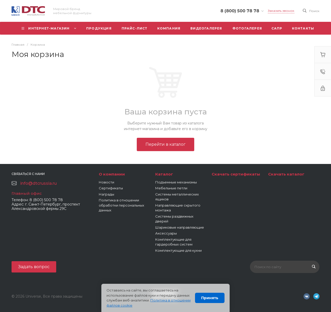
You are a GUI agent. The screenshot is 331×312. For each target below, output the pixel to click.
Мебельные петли (171, 188)
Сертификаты (111, 188)
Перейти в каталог (165, 144)
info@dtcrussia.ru (38, 183)
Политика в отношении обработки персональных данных (121, 205)
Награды (106, 194)
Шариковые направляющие (179, 227)
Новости (106, 182)
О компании (112, 174)
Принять (209, 298)
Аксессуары (166, 233)
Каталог (164, 174)
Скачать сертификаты (236, 174)
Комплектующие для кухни (178, 250)
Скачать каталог (286, 174)
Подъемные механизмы (176, 182)
